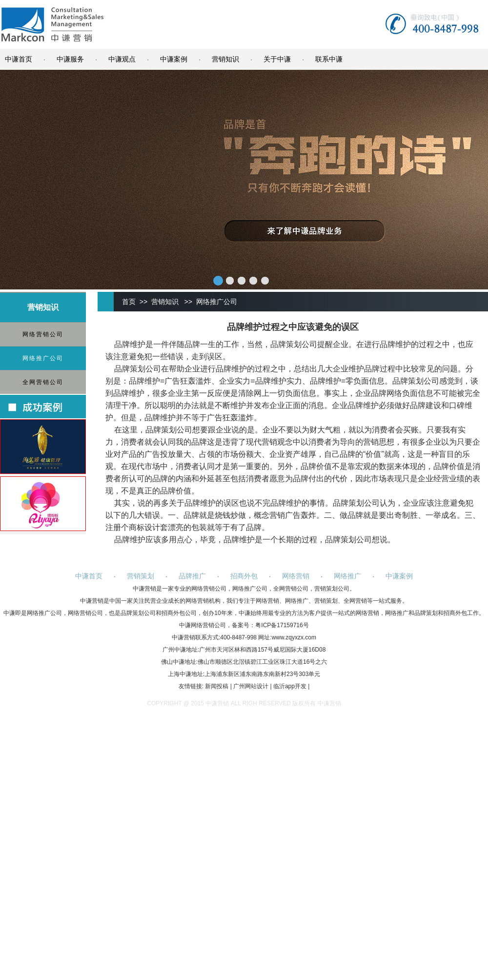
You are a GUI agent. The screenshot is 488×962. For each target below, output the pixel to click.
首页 (129, 302)
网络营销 (295, 576)
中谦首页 (18, 59)
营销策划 (140, 576)
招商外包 (244, 576)
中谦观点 (122, 59)
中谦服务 (70, 59)
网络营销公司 (42, 334)
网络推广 (347, 576)
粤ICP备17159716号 (281, 625)
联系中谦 (329, 59)
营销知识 (225, 59)
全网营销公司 (42, 382)
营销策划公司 (331, 588)
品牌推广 (192, 576)
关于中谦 (277, 59)
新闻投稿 (216, 686)
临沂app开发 (289, 686)
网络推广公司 (42, 358)
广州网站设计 (250, 686)
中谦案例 (173, 59)
